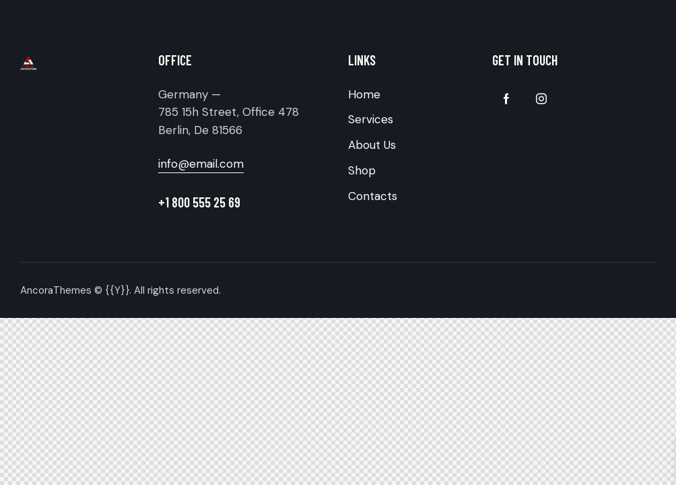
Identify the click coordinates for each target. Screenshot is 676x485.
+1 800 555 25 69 (199, 202)
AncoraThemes (56, 290)
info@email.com (201, 163)
